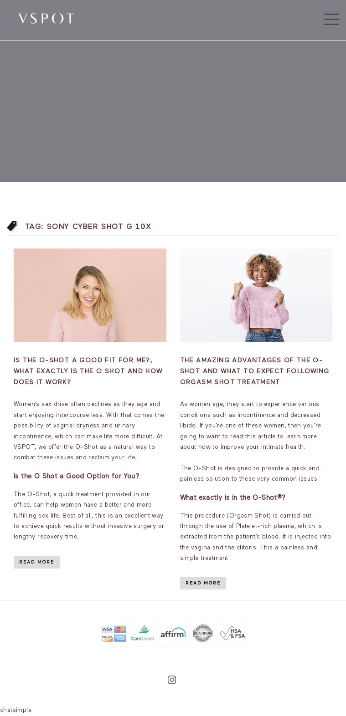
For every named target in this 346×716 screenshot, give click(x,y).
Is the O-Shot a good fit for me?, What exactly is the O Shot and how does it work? (88, 371)
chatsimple (15, 710)
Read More (36, 562)
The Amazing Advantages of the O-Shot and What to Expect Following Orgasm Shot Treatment (255, 371)
